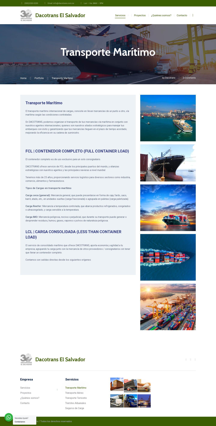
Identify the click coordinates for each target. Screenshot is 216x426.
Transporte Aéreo (74, 392)
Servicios (120, 15)
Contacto (182, 15)
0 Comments (189, 77)
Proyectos (140, 15)
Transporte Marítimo (75, 387)
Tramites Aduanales (75, 403)
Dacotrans (170, 77)
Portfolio (39, 78)
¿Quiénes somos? (161, 15)
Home (23, 78)
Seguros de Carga (74, 408)
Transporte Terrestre (76, 398)
